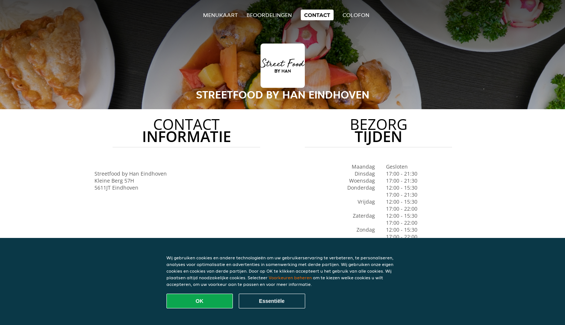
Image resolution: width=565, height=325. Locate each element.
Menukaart (220, 15)
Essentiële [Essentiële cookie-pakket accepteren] (272, 301)
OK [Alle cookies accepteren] (199, 301)
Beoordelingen (269, 15)
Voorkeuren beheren (290, 277)
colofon (355, 15)
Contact (317, 15)
